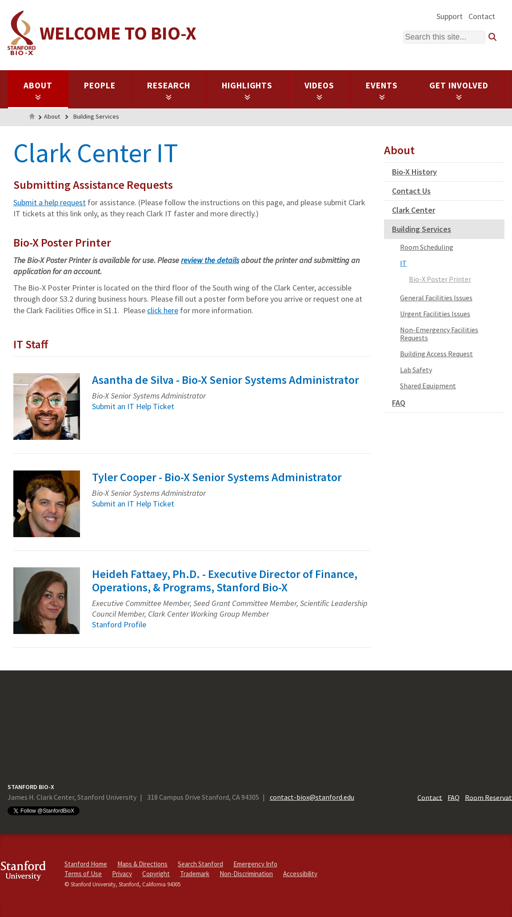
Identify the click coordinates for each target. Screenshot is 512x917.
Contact (481, 16)
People (100, 85)
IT (403, 263)
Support (449, 16)
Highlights (247, 90)
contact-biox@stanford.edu (312, 797)
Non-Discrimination (246, 873)
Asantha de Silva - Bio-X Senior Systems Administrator (225, 379)
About (38, 90)
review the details (210, 260)
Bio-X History (414, 172)
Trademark (194, 873)
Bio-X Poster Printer (440, 279)
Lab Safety (416, 369)
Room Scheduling (426, 247)
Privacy (122, 873)
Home (32, 117)
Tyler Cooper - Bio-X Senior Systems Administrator (217, 477)
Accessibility (300, 873)
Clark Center (413, 210)
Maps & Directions (142, 864)
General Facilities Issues (436, 297)
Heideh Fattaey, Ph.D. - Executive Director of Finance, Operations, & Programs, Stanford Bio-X (224, 580)
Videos (319, 90)
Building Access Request (436, 353)
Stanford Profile (119, 624)
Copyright (156, 873)
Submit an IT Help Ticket (133, 406)
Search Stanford (200, 864)
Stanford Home (85, 864)
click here (162, 310)
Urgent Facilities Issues (435, 313)
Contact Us (411, 191)
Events (382, 90)
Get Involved (458, 90)
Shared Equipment (428, 385)
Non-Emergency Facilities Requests (439, 333)
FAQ (398, 403)
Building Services (96, 116)
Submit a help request (49, 202)
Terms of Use (83, 873)
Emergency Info (255, 864)
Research (168, 90)
